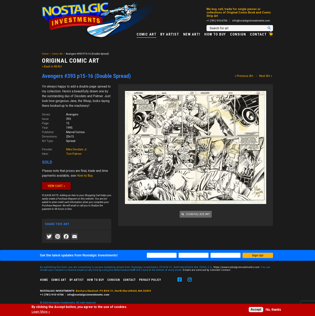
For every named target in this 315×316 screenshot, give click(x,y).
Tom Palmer (74, 153)
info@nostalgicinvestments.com (251, 20)
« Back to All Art (52, 66)
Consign (238, 34)
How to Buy (215, 34)
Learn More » (41, 311)
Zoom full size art (196, 214)
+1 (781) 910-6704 (217, 20)
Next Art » (265, 76)
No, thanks (273, 309)
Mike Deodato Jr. (76, 149)
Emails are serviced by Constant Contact (206, 270)
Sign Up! (258, 255)
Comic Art (146, 34)
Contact (258, 34)
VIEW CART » (56, 186)
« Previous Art (244, 76)
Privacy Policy (150, 279)
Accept (256, 309)
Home (45, 53)
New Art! (191, 34)
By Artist (169, 34)
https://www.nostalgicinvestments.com (237, 267)
